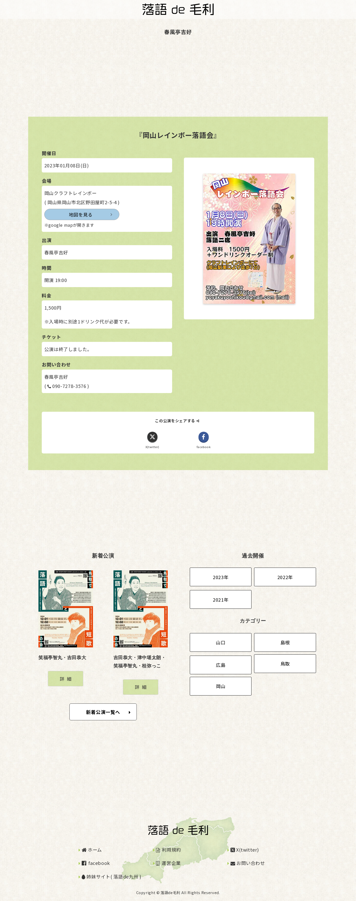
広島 (220, 665)
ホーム (92, 849)
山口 (220, 642)
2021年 (220, 599)
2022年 (285, 577)
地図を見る (68, 214)
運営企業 (168, 863)
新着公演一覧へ (108, 712)
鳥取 (285, 663)
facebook (96, 863)
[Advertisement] (153, 81)
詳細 (67, 678)
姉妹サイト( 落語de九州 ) (111, 876)
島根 (285, 642)
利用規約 (168, 849)
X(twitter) (245, 849)
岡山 (220, 686)
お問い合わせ (248, 863)
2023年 (220, 577)
